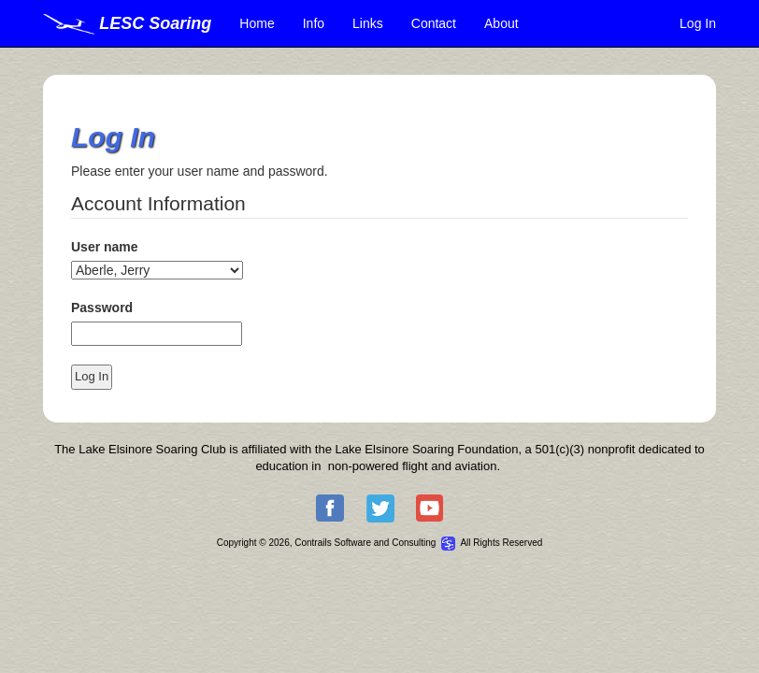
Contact (433, 23)
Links (367, 23)
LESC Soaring (127, 23)
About (501, 23)
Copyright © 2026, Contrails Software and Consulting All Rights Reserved (380, 542)
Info (313, 23)
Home (256, 23)
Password (102, 307)
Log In (698, 23)
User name (104, 246)
